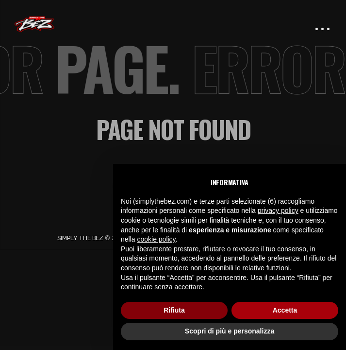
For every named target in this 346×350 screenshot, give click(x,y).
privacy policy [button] (278, 210)
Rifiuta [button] (174, 310)
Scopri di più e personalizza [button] (229, 331)
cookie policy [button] (156, 239)
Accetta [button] (285, 310)
